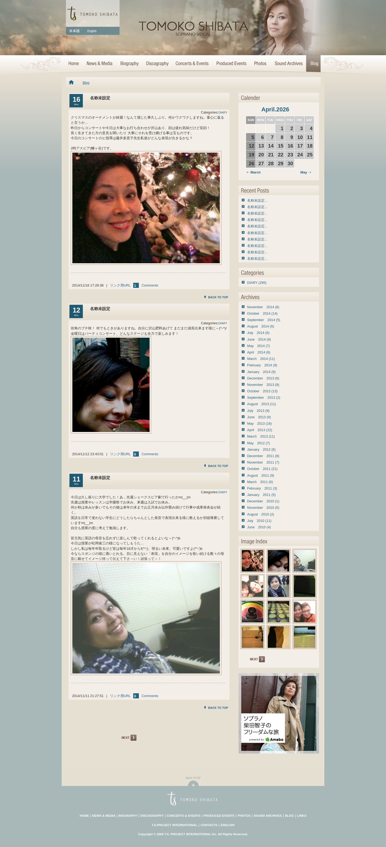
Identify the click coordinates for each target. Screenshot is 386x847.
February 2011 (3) (262, 488)
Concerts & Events (192, 63)
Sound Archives (288, 63)
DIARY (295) (256, 283)
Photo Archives (260, 63)
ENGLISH (227, 825)
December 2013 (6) (263, 378)
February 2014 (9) (262, 365)
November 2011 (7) (263, 462)
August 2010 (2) (260, 514)
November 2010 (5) (263, 508)
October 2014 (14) (262, 313)
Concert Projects (231, 63)
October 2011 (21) (262, 469)
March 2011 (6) (260, 482)
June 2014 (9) (259, 339)
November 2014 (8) (263, 307)
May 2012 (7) (258, 443)
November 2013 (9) (263, 385)
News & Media (99, 63)
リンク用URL (120, 285)
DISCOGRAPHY (152, 815)
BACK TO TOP (216, 297)
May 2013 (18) (259, 423)
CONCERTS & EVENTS (183, 815)
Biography (129, 63)
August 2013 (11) (261, 404)
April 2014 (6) (258, 352)
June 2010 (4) (259, 527)
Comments (150, 285)
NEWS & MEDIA (103, 815)
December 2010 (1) (263, 501)
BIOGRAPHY (127, 815)
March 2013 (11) (261, 436)
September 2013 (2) (263, 398)
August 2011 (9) (260, 475)
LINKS (301, 815)
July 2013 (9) (258, 411)
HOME (74, 63)
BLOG (289, 815)
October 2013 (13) (262, 391)
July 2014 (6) (258, 333)
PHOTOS (243, 815)
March (254, 172)
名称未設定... (257, 200)
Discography (157, 63)
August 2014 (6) (260, 326)
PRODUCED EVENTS (218, 815)
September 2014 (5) (263, 320)
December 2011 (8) (263, 456)
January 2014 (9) (261, 372)
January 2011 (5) (261, 495)
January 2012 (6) (261, 449)
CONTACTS (209, 825)
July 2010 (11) (259, 521)
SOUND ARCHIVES (268, 815)
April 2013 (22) (259, 430)
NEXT (128, 738)
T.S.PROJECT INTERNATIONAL (175, 825)
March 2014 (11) (261, 359)
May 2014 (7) (258, 346)
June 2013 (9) (259, 417)
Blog (313, 63)
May (305, 172)
